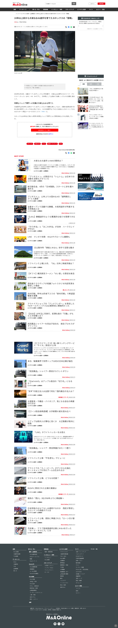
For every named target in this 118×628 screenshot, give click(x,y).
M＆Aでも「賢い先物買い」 (33, 88)
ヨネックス (30, 144)
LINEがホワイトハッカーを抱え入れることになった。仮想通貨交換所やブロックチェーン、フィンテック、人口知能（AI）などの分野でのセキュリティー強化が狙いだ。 (54, 438)
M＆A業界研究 (33, 554)
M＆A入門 (31, 564)
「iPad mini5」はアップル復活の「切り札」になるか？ (50, 382)
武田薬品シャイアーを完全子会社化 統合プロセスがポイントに (51, 324)
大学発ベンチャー (49, 565)
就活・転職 (79, 580)
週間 (91, 84)
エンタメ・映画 (80, 567)
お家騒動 (62, 569)
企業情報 (15, 568)
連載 (30, 602)
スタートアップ (69, 9)
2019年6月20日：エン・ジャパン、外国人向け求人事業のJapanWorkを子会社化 (90, 22)
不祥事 (62, 567)
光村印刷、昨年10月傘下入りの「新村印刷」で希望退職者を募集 (51, 294)
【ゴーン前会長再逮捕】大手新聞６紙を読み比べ (49, 411)
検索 (74, 3)
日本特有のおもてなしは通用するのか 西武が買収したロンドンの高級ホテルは (51, 509)
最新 (83, 84)
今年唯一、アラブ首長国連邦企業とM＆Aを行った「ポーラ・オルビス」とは (50, 529)
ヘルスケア (63, 580)
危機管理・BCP (64, 571)
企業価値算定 (33, 590)
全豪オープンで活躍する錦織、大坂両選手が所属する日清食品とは (51, 207)
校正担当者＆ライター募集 (67, 608)
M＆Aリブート (33, 561)
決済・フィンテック (81, 552)
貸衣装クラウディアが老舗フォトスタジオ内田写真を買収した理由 (51, 284)
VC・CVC (47, 572)
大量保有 (15, 564)
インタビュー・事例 (56, 9)
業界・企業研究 (33, 552)
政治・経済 (63, 585)
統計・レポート (34, 599)
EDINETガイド (79, 556)
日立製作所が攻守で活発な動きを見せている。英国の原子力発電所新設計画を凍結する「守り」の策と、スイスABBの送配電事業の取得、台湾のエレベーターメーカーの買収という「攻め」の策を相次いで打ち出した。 (54, 253)
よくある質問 (33, 571)
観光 (61, 578)
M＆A (60, 144)
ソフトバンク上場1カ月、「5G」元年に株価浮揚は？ (51, 263)
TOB (14, 566)
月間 (98, 84)
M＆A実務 (31, 576)
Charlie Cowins (18, 73)
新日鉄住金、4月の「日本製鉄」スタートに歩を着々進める (51, 187)
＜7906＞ (43, 111)
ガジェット (79, 583)
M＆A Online (22, 22)
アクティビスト (64, 552)
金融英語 (78, 576)
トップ (17, 13)
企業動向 (32, 13)
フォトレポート (80, 554)
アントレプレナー (49, 570)
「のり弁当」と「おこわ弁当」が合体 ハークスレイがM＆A (51, 227)
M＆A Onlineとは (39, 608)
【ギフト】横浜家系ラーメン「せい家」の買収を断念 (51, 273)
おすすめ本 (79, 571)
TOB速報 (15, 556)
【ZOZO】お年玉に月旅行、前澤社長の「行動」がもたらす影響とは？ (50, 314)
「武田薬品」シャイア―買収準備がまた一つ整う (49, 448)
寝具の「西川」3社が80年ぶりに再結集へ (46, 498)
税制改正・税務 (34, 588)
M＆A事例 (47, 559)
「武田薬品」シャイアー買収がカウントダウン (48, 371)
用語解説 (32, 569)
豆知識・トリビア (80, 574)
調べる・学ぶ (36, 9)
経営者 (62, 576)
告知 (77, 590)
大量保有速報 (16, 554)
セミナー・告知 (100, 9)
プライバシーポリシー (49, 608)
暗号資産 (78, 563)
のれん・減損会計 (34, 586)
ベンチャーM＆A (49, 567)
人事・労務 (32, 594)
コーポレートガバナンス (36, 592)
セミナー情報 (78, 586)
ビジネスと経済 (81, 9)
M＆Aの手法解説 (34, 573)
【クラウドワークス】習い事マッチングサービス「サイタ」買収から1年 (54, 344)
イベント (78, 588)
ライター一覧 (94, 549)
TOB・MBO (63, 556)
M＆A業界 (62, 558)
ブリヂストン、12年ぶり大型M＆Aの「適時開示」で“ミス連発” (50, 197)
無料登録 (101, 3)
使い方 (15, 571)
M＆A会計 (32, 583)
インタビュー (48, 557)
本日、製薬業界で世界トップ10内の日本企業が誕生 (50, 361)
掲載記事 (77, 608)
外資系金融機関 (80, 558)
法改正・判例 (33, 581)
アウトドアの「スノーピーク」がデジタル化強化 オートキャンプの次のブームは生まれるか (50, 469)
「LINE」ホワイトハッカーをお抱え (49, 432)
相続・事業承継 (49, 552)
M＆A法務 (32, 579)
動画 (31, 559)
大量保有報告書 (64, 554)
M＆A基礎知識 (33, 567)
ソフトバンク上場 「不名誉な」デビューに (46, 458)
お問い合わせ (83, 608)
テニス (43, 144)
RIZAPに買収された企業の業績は (42, 488)
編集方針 (32, 608)
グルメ (77, 565)
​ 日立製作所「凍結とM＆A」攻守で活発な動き (54, 247)
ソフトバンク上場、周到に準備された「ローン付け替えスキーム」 (51, 519)
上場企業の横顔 (64, 574)
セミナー (78, 593)
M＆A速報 (16, 552)
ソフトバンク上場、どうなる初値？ (43, 478)
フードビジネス (64, 583)
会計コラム (32, 597)
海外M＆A (62, 587)
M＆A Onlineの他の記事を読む (67, 150)
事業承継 (45, 9)
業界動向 (62, 563)
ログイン (93, 3)
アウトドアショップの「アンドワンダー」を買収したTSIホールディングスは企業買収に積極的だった (51, 304)
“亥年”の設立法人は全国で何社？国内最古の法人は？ (51, 391)
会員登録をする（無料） (44, 130)
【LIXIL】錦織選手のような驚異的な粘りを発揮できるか (51, 217)
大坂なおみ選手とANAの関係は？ (48, 160)
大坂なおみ (37, 144)
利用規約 (58, 608)
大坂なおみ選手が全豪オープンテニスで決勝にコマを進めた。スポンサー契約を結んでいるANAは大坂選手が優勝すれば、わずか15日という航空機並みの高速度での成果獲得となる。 (54, 166)
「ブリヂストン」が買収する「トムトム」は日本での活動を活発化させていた (51, 177)
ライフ (91, 9)
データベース (22, 9)
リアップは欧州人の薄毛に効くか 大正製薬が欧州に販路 (51, 422)
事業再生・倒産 (64, 565)
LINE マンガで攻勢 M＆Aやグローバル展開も (49, 236)
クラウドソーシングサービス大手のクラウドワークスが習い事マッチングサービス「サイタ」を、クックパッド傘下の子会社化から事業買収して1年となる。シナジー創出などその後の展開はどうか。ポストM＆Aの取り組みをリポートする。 (54, 350)
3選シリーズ (79, 578)
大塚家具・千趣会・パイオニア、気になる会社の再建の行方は (51, 402)
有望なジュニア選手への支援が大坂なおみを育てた (40, 85)
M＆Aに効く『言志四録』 (82, 569)
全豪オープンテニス (52, 144)
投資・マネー (79, 560)
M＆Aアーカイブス (34, 556)
